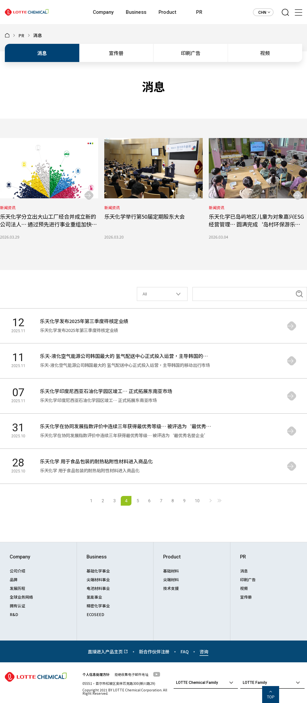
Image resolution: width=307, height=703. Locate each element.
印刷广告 (190, 52)
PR (199, 12)
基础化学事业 (98, 571)
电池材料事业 (98, 588)
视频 (265, 52)
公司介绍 (17, 571)
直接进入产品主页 (108, 651)
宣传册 (116, 52)
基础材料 (171, 571)
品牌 (13, 579)
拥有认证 (17, 606)
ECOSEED (95, 614)
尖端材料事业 (98, 579)
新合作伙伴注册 (154, 651)
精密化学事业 (98, 606)
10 (197, 500)
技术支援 (171, 588)
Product (167, 12)
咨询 (204, 651)
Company (103, 12)
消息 (42, 52)
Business (136, 12)
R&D (14, 614)
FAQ (184, 651)
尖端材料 (171, 579)
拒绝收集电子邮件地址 (131, 674)
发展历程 (17, 588)
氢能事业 (94, 597)
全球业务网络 (21, 597)
